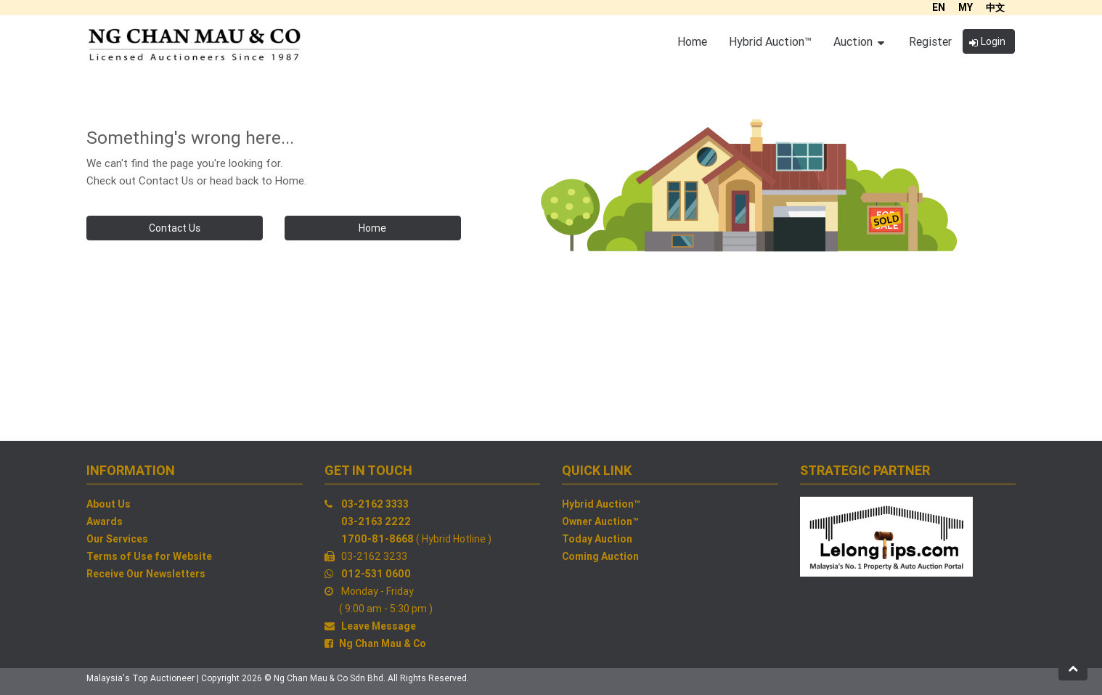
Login (987, 41)
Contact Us (174, 228)
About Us (108, 504)
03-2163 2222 (376, 521)
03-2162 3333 (375, 504)
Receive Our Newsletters (145, 573)
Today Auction (597, 538)
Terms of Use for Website (149, 556)
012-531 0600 (376, 573)
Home (372, 228)
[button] (1072, 668)
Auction (858, 41)
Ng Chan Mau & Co (382, 643)
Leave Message (378, 626)
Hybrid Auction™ (601, 504)
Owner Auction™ (600, 521)
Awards (104, 521)
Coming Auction (600, 556)
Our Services (117, 538)
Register (930, 41)
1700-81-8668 (377, 538)
